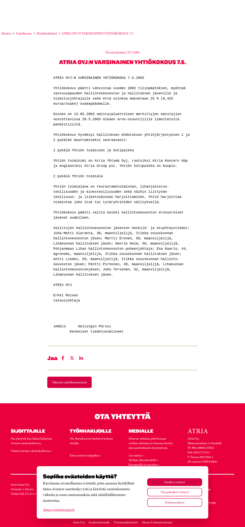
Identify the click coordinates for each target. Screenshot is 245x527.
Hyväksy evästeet (174, 482)
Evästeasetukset (174, 502)
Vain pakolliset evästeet (175, 492)
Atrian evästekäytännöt (58, 509)
